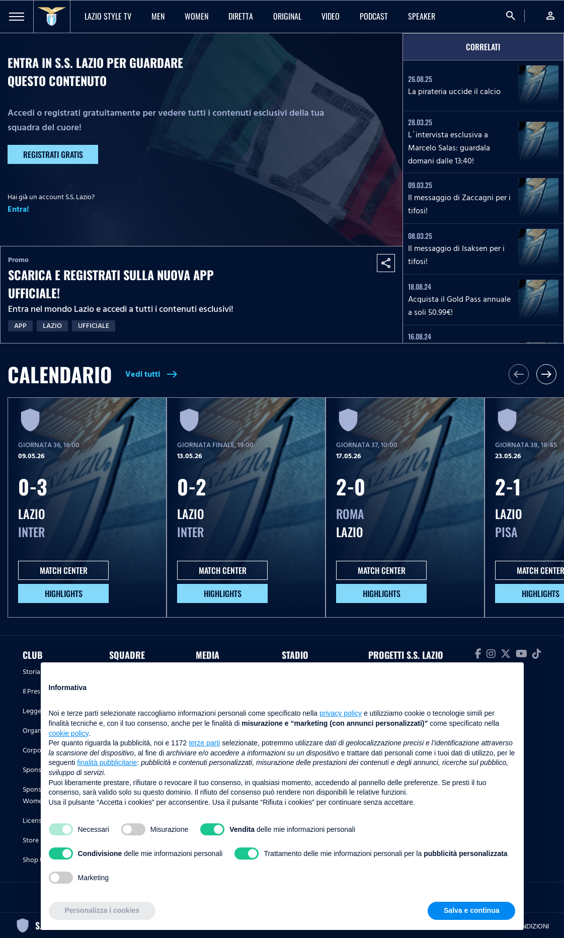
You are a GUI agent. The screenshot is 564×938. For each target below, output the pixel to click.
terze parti (204, 743)
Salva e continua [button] (471, 910)
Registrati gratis (53, 154)
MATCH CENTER (64, 570)
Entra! (18, 209)
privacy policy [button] (340, 713)
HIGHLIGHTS (64, 593)
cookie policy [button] (69, 733)
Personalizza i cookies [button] (102, 910)
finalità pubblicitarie (107, 762)
